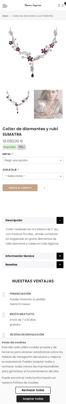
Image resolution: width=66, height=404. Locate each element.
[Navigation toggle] (5, 6)
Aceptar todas (33, 399)
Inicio (5, 16)
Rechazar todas (33, 390)
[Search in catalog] (59, 5)
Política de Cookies (25, 383)
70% (21, 147)
